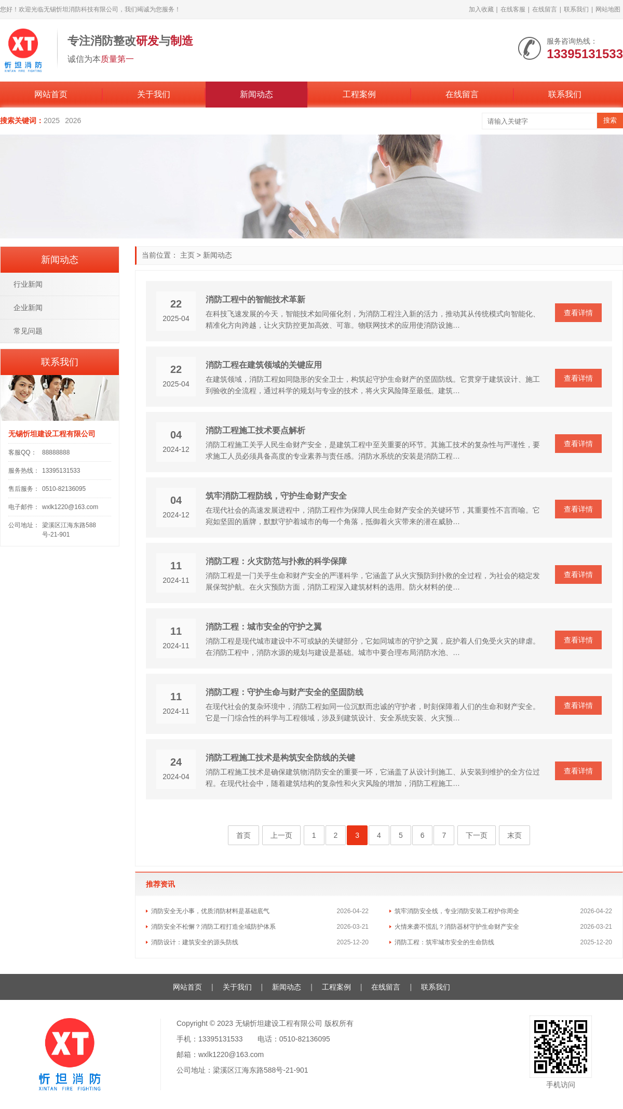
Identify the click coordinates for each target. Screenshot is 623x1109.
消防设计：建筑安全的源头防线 (194, 942)
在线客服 (512, 9)
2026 (73, 120)
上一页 (281, 835)
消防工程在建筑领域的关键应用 (264, 364)
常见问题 (28, 331)
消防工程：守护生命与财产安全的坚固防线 (284, 692)
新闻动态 (256, 94)
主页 (187, 255)
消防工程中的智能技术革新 (255, 299)
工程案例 (359, 94)
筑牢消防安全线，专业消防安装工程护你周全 (457, 911)
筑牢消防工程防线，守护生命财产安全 (276, 495)
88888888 (56, 452)
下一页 (476, 835)
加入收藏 (481, 9)
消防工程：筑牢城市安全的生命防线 (444, 942)
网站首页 (50, 94)
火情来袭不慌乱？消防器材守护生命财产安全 (457, 926)
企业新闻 (28, 307)
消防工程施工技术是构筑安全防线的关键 (280, 757)
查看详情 (578, 313)
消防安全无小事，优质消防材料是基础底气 (210, 911)
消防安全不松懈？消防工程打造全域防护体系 (213, 926)
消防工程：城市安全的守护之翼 (264, 626)
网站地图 (607, 9)
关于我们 (153, 94)
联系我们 (576, 9)
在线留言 (544, 9)
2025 (52, 120)
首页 (243, 835)
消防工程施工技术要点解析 (255, 430)
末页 (514, 835)
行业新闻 (28, 284)
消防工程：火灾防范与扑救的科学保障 (276, 561)
